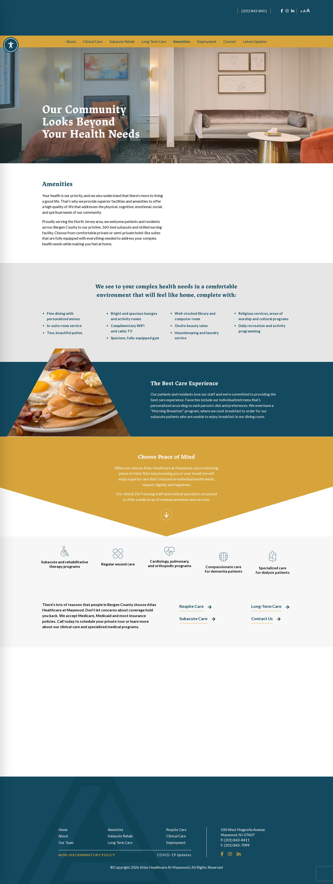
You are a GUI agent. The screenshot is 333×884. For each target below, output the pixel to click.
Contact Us (262, 618)
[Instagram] (287, 11)
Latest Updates (255, 41)
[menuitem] (71, 41)
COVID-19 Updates (174, 855)
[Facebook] (282, 11)
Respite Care (229, 247)
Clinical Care (93, 41)
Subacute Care (229, 207)
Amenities (181, 41)
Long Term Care (153, 41)
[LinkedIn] (292, 11)
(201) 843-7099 (237, 845)
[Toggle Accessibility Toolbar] (11, 45)
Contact (229, 41)
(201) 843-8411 (254, 10)
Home (63, 829)
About (71, 41)
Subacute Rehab (122, 41)
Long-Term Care (229, 227)
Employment (206, 41)
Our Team (66, 842)
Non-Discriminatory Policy (86, 855)
